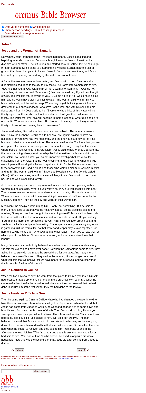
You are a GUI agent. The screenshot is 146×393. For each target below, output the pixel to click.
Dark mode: (8, 4)
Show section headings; (18, 30)
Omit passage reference (50, 30)
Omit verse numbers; (17, 26)
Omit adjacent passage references (25, 33)
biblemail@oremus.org (9, 387)
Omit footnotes (41, 26)
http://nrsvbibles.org (65, 358)
